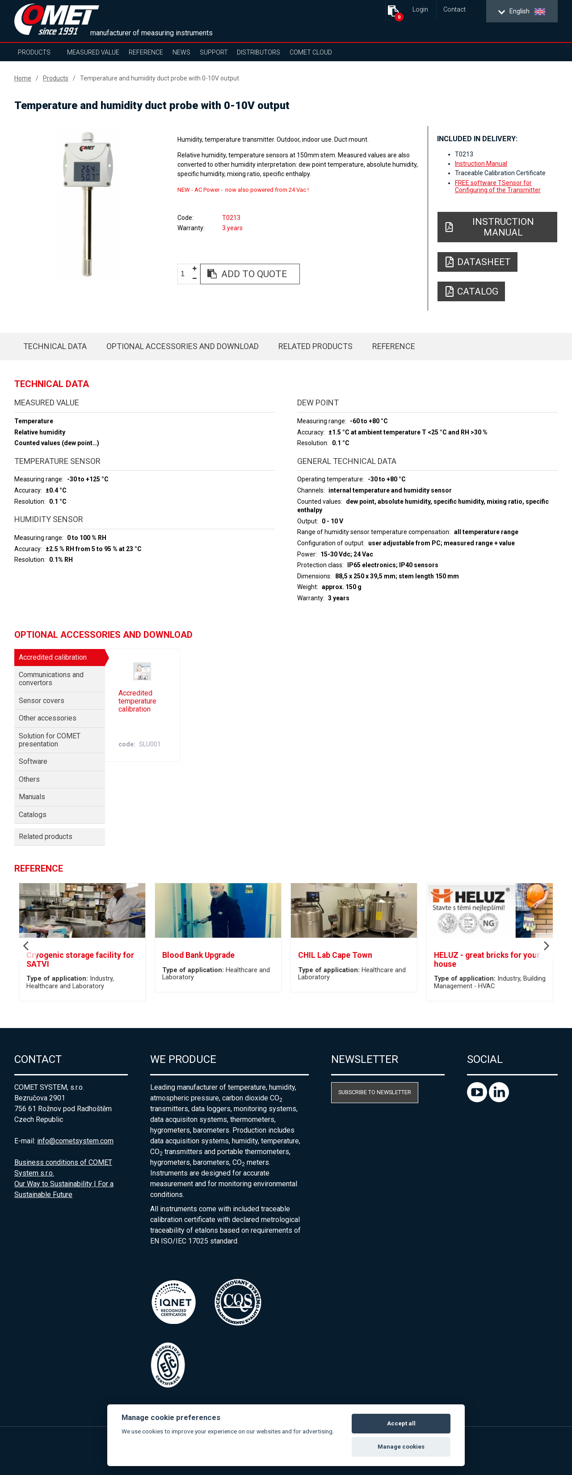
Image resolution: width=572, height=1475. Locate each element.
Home (22, 78)
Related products (315, 346)
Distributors (258, 52)
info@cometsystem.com (75, 1141)
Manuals (32, 796)
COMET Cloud (311, 52)
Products (34, 52)
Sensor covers (41, 700)
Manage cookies (401, 1446)
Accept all (401, 1423)
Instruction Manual (481, 163)
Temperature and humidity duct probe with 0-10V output (159, 78)
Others (29, 779)
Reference (146, 52)
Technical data (55, 346)
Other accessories (47, 718)
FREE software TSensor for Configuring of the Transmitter (498, 186)
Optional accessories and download (182, 346)
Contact (454, 9)
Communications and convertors (51, 678)
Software (33, 761)
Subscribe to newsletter (374, 1092)
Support (214, 52)
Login (420, 9)
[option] (87, 204)
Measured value (93, 52)
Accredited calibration (53, 657)
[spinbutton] (186, 274)
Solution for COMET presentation (49, 740)
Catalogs (32, 814)
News (181, 52)
